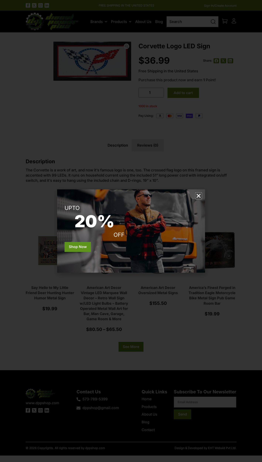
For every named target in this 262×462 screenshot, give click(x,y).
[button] (198, 196)
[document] (131, 231)
